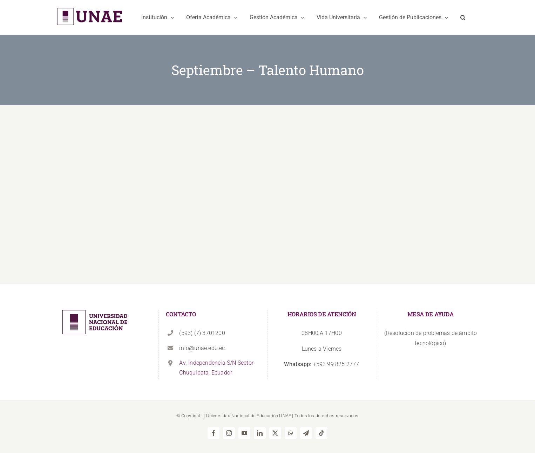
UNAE (285, 415)
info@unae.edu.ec (202, 348)
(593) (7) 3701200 (202, 333)
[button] (463, 17)
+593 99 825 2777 (321, 364)
